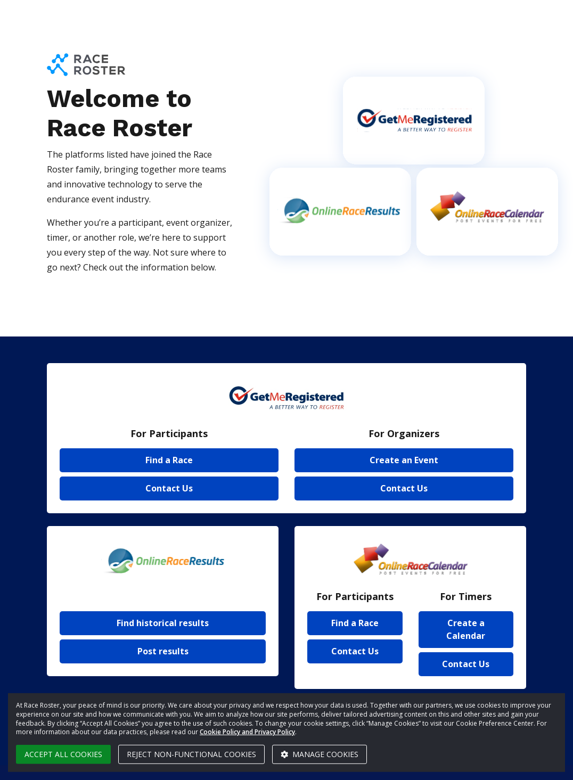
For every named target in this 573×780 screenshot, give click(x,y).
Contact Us (169, 488)
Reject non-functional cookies (191, 754)
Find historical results (163, 623)
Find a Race (169, 460)
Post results (163, 651)
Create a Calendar (465, 629)
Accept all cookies (63, 754)
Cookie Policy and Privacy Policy (247, 731)
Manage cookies (319, 754)
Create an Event (404, 460)
